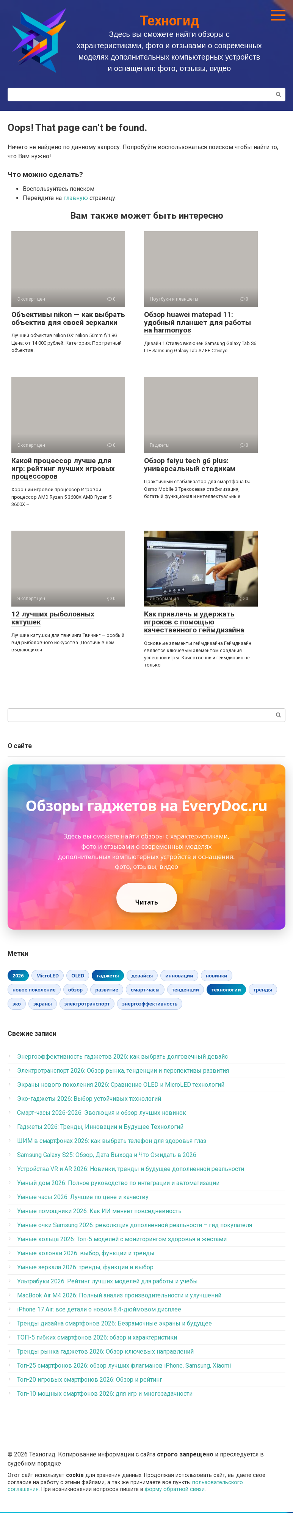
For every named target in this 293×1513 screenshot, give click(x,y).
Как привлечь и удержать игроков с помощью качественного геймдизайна (194, 622)
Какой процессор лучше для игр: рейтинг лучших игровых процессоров (63, 468)
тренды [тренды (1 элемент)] (263, 990)
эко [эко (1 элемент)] (17, 1004)
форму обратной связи (175, 1490)
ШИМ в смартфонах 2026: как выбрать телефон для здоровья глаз (111, 1141)
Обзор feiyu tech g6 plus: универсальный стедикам (189, 464)
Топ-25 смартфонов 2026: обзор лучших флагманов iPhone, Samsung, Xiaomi (124, 1366)
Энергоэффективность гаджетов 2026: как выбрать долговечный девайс (122, 1057)
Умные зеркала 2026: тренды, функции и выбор (85, 1268)
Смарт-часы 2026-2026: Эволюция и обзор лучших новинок (101, 1113)
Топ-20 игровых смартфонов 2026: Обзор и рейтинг (89, 1380)
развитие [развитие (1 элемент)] (106, 990)
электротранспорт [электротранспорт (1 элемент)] (87, 1004)
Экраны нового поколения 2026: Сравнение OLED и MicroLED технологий (120, 1085)
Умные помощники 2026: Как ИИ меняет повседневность (99, 1211)
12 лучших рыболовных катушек (52, 618)
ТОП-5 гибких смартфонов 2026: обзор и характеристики (97, 1338)
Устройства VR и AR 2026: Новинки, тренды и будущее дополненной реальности (130, 1169)
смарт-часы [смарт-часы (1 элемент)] (145, 990)
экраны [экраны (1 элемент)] (42, 1004)
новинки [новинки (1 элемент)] (216, 976)
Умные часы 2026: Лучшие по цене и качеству (83, 1197)
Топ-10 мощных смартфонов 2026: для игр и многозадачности (105, 1394)
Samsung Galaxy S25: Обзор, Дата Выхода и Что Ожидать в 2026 (106, 1155)
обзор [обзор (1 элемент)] (75, 990)
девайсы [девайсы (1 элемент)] (142, 976)
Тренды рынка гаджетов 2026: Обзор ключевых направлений (105, 1352)
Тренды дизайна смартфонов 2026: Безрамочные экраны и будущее (114, 1324)
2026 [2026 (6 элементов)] (18, 976)
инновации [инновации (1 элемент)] (179, 976)
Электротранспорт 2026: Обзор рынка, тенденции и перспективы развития (123, 1071)
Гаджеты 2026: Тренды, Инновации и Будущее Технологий (100, 1127)
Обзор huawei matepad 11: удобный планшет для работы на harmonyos (197, 322)
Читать (146, 902)
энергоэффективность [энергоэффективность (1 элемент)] (149, 1004)
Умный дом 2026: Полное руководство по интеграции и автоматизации (118, 1183)
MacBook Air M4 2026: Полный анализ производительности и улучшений (119, 1296)
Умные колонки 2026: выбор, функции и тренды (86, 1254)
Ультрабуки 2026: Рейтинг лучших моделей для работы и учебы (107, 1282)
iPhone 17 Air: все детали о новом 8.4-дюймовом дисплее (99, 1310)
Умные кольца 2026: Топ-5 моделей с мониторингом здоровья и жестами (122, 1239)
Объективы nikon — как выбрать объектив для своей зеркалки (68, 318)
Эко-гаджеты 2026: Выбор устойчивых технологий (89, 1099)
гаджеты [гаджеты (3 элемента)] (108, 976)
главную (75, 198)
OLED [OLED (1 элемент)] (77, 976)
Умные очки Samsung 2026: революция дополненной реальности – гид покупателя (134, 1225)
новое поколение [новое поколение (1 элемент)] (34, 990)
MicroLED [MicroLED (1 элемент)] (47, 976)
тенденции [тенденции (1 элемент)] (185, 990)
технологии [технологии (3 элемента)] (226, 990)
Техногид (169, 21)
